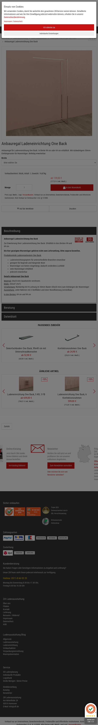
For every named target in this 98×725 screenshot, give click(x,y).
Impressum (8, 21)
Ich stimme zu (49, 27)
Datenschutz (17, 21)
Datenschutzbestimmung (14, 17)
